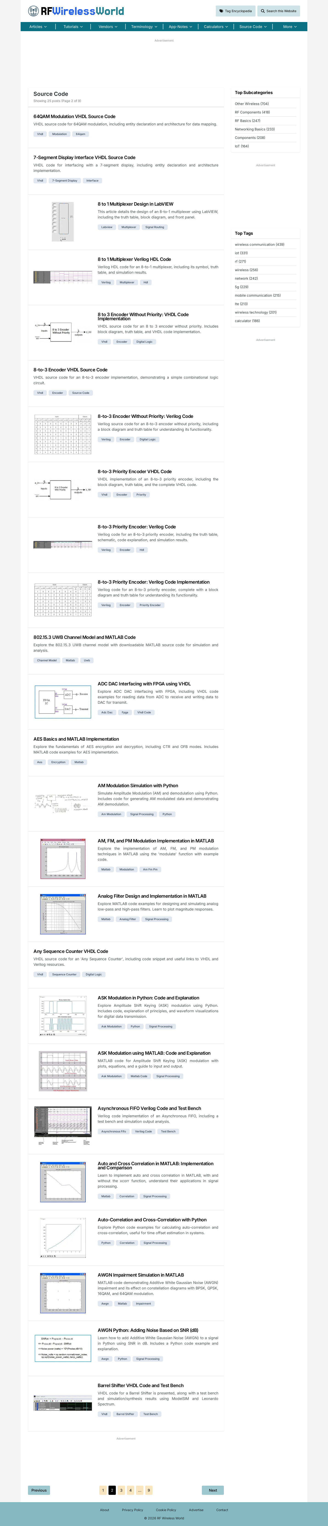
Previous (39, 1490)
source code (80, 393)
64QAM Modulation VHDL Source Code (74, 116)
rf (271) (240, 261)
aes (39, 762)
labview (106, 227)
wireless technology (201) (256, 312)
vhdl (40, 134)
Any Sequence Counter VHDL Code (70, 951)
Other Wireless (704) (252, 104)
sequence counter (64, 974)
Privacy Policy (132, 1510)
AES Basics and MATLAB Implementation (76, 739)
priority (141, 494)
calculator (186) (247, 321)
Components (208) (250, 137)
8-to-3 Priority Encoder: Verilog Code (137, 527)
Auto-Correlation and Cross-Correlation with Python (152, 1219)
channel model (47, 660)
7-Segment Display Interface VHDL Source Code (84, 157)
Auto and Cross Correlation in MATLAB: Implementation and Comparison (155, 1165)
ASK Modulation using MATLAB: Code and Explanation (154, 1053)
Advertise (196, 1510)
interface (92, 180)
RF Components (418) (252, 112)
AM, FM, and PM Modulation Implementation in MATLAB (156, 841)
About (104, 1510)
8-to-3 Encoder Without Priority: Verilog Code (145, 416)
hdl (146, 282)
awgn (105, 1303)
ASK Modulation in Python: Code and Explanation (148, 998)
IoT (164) (242, 146)
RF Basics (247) (247, 121)
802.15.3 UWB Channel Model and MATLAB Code (84, 637)
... (140, 1490)
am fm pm (150, 869)
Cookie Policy (166, 1510)
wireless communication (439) (259, 244)
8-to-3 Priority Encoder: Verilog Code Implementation (153, 582)
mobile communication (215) (258, 295)
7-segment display (64, 180)
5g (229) (241, 287)
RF (76, 11)
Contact (222, 1510)
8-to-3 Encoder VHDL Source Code (70, 370)
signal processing (141, 814)
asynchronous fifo (113, 1131)
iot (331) (241, 253)
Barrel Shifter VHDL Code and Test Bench (141, 1385)
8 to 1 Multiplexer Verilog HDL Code (134, 259)
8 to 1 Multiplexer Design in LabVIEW (135, 204)
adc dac (107, 712)
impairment (143, 1303)
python (167, 814)
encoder (122, 341)
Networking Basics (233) (255, 129)
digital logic (144, 341)
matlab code (139, 1076)
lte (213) (241, 304)
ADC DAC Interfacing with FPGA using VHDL (144, 684)
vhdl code (144, 712)
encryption (58, 762)
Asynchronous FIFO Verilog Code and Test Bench (149, 1108)
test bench (168, 1131)
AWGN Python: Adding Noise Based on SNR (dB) (148, 1330)
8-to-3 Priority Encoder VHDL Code (135, 471)
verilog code (143, 1131)
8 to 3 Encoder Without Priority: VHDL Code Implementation (143, 316)
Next (213, 1490)
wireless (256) (246, 270)
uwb (87, 660)
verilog (106, 282)
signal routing (154, 227)
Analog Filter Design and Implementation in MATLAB (152, 896)
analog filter (128, 919)
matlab (70, 660)
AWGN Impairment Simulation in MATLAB (141, 1275)
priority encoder (150, 605)
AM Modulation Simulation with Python (138, 785)
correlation (127, 1196)
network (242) (246, 278)
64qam (80, 134)
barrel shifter (125, 1414)
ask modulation (111, 1026)
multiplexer (129, 227)
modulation (59, 134)
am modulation (111, 814)
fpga (125, 712)
